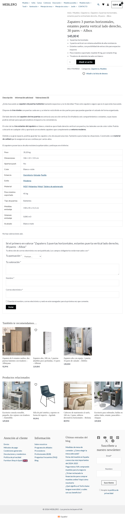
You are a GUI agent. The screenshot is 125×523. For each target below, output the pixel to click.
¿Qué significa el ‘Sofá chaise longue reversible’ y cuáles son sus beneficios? (77, 489)
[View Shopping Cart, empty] (117, 4)
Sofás (33, 3)
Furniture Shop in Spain (16, 460)
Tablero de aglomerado (53, 186)
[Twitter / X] (106, 440)
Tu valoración (13, 262)
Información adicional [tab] (24, 97)
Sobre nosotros (41, 444)
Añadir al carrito (85, 62)
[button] (29, 3)
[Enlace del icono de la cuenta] (108, 5)
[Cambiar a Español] (62, 516)
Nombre (10, 278)
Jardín (74, 6)
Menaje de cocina (62, 6)
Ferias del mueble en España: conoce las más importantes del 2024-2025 (77, 460)
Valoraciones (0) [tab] (42, 97)
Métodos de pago (11, 447)
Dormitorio (28, 175)
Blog (37, 460)
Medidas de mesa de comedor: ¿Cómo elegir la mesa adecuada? (76, 450)
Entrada (37, 175)
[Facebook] (98, 437)
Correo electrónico (14, 289)
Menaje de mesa (47, 6)
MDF (25, 186)
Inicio (69, 13)
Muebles (26, 3)
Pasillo (44, 175)
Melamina (32, 186)
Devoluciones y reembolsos (15, 454)
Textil (25, 6)
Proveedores (40, 451)
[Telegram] (112, 440)
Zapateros (85, 13)
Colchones (47, 3)
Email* (109, 456)
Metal (40, 186)
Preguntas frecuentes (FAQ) (46, 457)
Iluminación (34, 6)
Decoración (57, 3)
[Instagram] (111, 437)
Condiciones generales (13, 451)
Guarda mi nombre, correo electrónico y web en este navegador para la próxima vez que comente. (48, 301)
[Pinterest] (117, 437)
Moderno (27, 180)
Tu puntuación (14, 255)
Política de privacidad (13, 457)
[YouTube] (104, 437)
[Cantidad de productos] (70, 62)
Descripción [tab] (7, 97)
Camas (39, 3)
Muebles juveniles (71, 3)
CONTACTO (82, 6)
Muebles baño (85, 3)
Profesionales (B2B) (43, 454)
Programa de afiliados (44, 447)
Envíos (6, 444)
